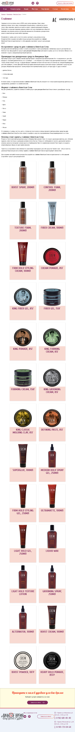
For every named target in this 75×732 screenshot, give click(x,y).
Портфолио (45, 9)
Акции (26, 9)
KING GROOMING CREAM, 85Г (52, 391)
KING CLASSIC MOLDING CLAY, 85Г (23, 431)
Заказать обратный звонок (65, 3)
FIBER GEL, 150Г (52, 308)
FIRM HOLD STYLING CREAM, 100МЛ (22, 270)
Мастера (35, 9)
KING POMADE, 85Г (23, 348)
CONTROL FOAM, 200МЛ (52, 189)
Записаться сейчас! (46, 716)
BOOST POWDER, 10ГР (23, 672)
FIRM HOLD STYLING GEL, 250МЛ (22, 512)
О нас (5, 9)
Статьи (55, 9)
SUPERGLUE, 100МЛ (23, 470)
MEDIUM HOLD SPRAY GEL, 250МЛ (52, 472)
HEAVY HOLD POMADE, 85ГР (52, 674)
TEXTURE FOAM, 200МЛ (22, 229)
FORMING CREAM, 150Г (23, 389)
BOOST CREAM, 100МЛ (52, 631)
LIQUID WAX (52, 551)
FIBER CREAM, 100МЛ (52, 227)
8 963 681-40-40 (63, 718)
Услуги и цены (15, 9)
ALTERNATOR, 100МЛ (23, 631)
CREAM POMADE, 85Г (52, 268)
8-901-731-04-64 (63, 727)
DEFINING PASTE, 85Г (52, 429)
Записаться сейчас (37, 702)
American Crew (17, 14)
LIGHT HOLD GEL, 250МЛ (23, 552)
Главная (3, 14)
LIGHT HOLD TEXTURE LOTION (23, 593)
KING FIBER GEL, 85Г (23, 308)
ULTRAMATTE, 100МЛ (52, 510)
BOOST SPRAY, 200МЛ (23, 187)
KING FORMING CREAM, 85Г (52, 350)
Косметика (65, 9)
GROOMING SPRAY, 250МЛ (52, 593)
